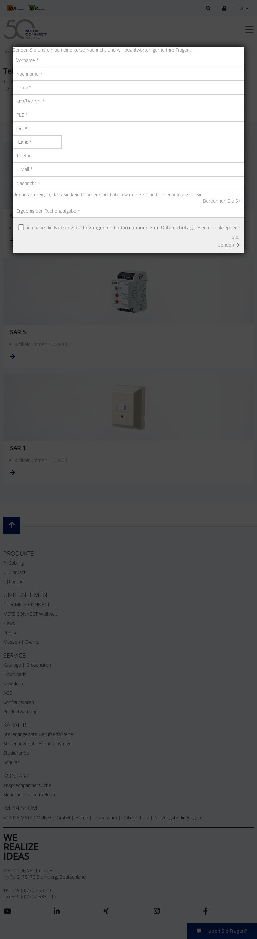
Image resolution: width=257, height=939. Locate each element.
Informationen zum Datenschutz (152, 227)
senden (228, 245)
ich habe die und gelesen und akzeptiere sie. (133, 232)
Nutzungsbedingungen (80, 227)
